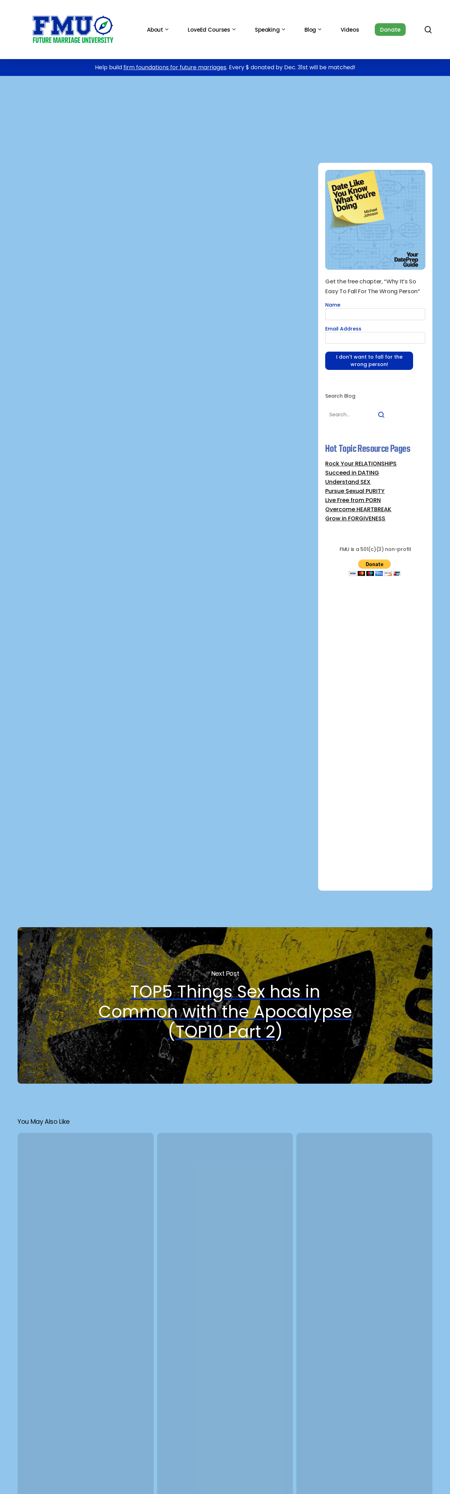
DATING (125, 98)
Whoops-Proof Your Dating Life (290, 98)
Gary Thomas (178, 336)
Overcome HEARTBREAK (358, 509)
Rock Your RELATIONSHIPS (361, 464)
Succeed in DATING (352, 473)
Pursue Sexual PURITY (355, 491)
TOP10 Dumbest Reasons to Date (192, 98)
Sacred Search (71, 336)
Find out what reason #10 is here (162, 737)
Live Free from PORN (353, 500)
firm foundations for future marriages (174, 67)
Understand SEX (348, 482)
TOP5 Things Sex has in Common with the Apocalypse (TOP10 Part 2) (225, 1005)
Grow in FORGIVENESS (355, 518)
